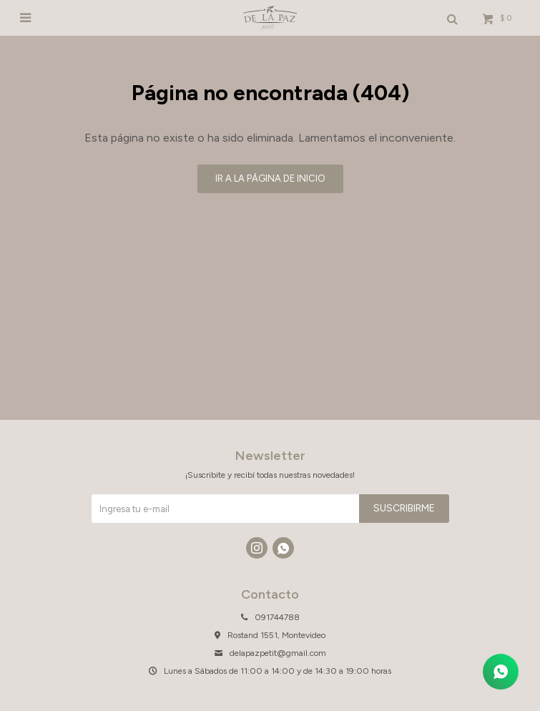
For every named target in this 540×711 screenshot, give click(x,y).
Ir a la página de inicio (270, 178)
